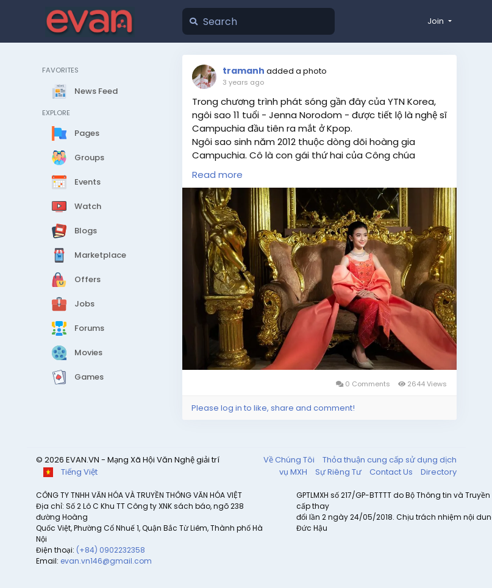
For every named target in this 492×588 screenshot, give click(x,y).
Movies (77, 352)
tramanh (244, 71)
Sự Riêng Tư (339, 472)
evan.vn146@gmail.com (106, 561)
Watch (76, 206)
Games (78, 377)
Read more (217, 174)
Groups (78, 158)
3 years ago (243, 82)
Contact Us (392, 472)
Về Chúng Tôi (289, 460)
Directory (439, 472)
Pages (75, 133)
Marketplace (89, 255)
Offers (76, 279)
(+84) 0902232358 (110, 550)
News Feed (85, 91)
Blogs (74, 231)
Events (76, 182)
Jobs (73, 304)
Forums (78, 328)
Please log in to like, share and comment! (273, 408)
